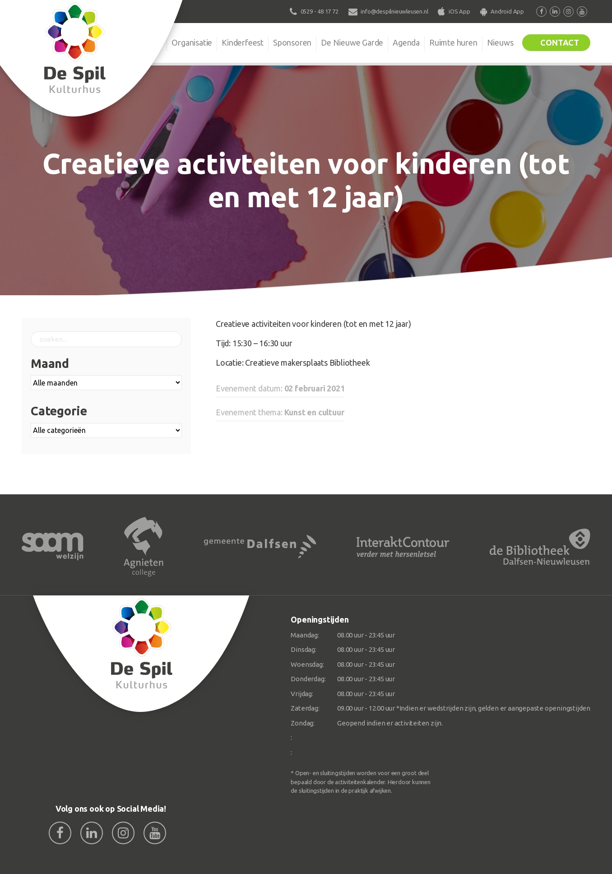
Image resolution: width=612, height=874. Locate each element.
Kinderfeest (243, 42)
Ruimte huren (453, 42)
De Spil (144, 42)
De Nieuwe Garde (352, 42)
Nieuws (500, 42)
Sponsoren (292, 42)
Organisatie (192, 42)
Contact (559, 42)
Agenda (406, 42)
